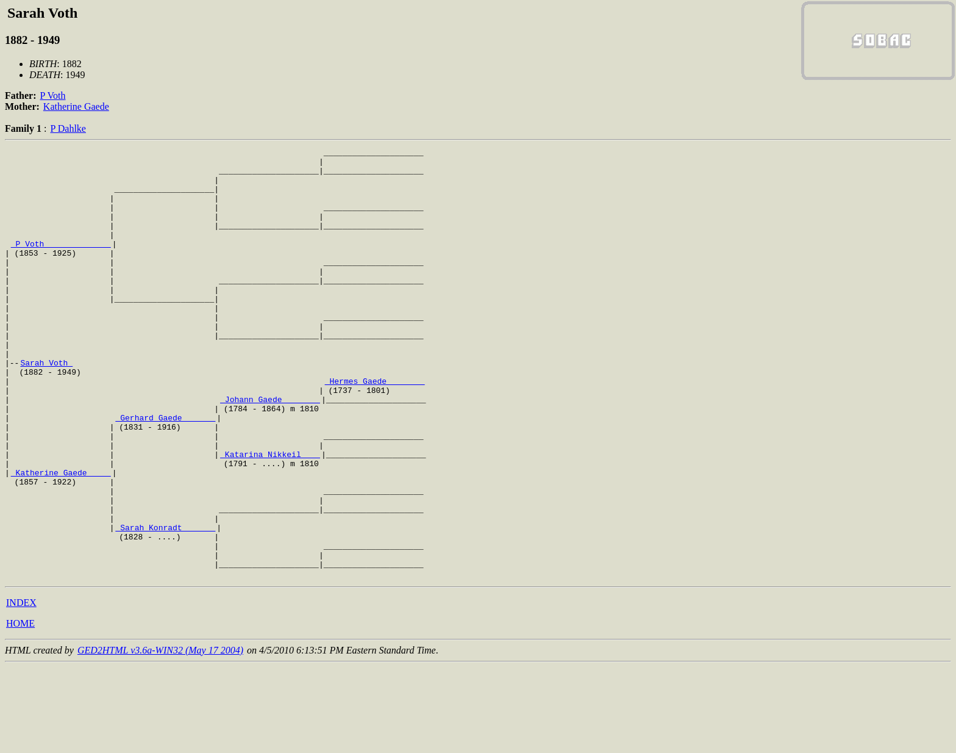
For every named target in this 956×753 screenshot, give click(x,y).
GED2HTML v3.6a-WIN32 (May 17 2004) (160, 736)
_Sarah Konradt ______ (165, 604)
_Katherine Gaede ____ (61, 538)
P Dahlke (68, 128)
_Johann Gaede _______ (270, 450)
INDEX (21, 688)
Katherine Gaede (76, 106)
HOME (20, 709)
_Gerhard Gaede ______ (165, 472)
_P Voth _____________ (61, 263)
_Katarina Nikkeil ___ (270, 516)
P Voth (53, 95)
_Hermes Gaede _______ (375, 428)
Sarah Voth (46, 406)
